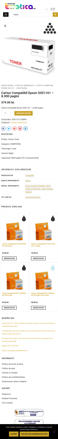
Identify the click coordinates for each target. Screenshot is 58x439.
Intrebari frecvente (9, 398)
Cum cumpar (7, 403)
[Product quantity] (6, 113)
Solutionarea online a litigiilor (14, 381)
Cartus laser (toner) (33, 197)
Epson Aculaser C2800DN (35, 186)
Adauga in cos (23, 113)
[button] (5, 26)
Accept (14, 434)
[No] (54, 431)
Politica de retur (8, 368)
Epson (28, 181)
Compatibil (30, 176)
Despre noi (6, 394)
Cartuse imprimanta (24, 85)
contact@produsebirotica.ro (17, 351)
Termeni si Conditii (10, 373)
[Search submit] (55, 14)
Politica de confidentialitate (13, 377)
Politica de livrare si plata (12, 364)
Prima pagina (7, 85)
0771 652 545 (13, 346)
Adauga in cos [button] (9, 258)
